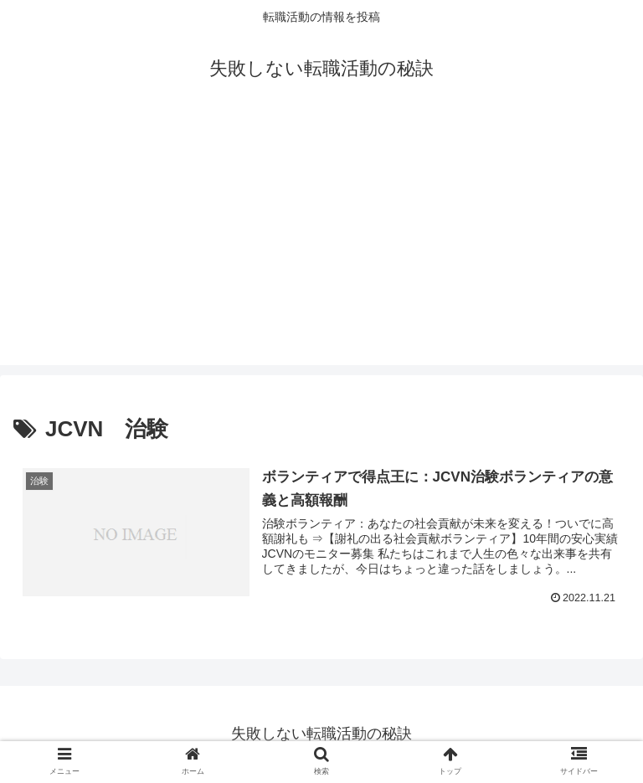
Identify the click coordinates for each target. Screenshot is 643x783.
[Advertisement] (321, 248)
